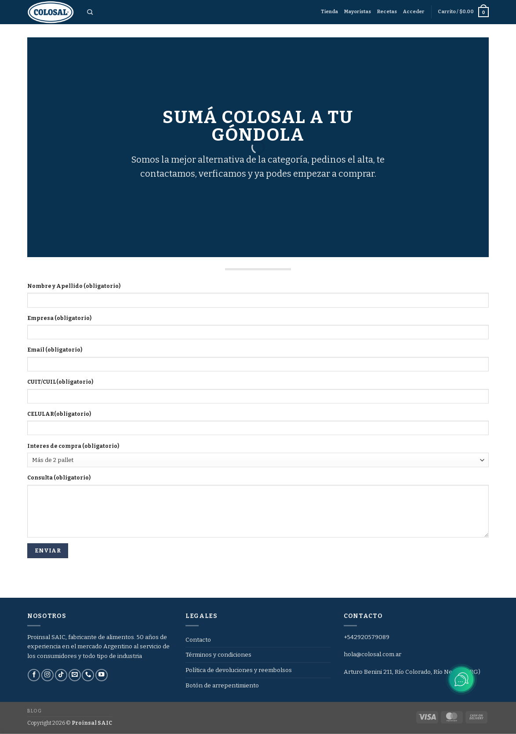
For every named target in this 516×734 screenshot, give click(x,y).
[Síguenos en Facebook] (34, 675)
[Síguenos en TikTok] (61, 675)
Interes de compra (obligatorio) (73, 446)
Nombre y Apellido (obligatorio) (73, 286)
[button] (414, 12)
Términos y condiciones (218, 654)
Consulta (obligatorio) (59, 478)
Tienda (329, 12)
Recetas (387, 12)
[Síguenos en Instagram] (47, 675)
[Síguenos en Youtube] (101, 675)
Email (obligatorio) (54, 350)
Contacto (198, 639)
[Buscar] (90, 12)
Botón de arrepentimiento (222, 685)
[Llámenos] (88, 675)
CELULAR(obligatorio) (59, 414)
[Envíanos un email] (75, 675)
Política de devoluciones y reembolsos (238, 670)
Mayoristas (357, 12)
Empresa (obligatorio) (59, 318)
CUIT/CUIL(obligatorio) (60, 382)
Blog (34, 711)
